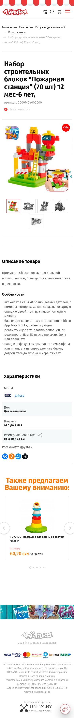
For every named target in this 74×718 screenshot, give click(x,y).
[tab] (13, 206)
